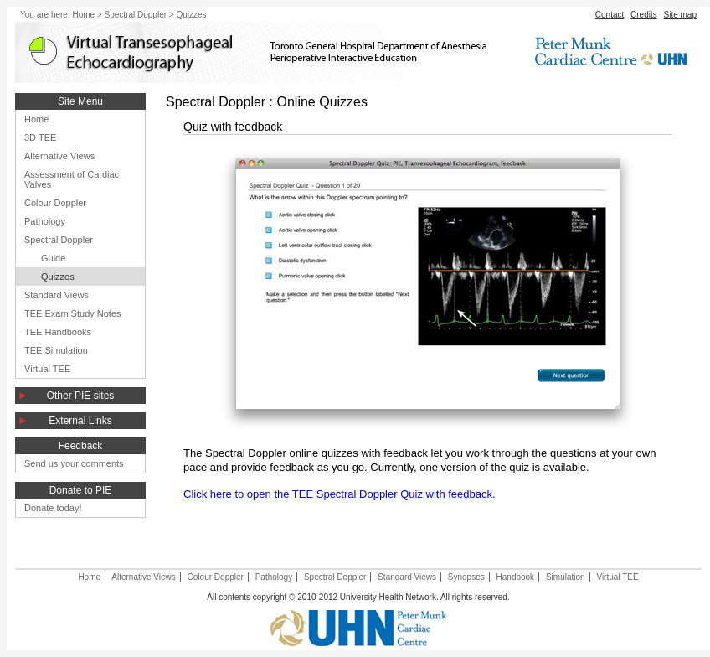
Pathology (44, 221)
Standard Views (56, 295)
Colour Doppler (55, 203)
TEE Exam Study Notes (72, 313)
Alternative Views (59, 156)
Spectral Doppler (136, 14)
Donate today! (53, 508)
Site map (680, 14)
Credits (643, 14)
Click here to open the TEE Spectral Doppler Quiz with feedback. (339, 494)
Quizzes (58, 277)
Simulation (565, 577)
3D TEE (40, 137)
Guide (53, 258)
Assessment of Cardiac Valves (71, 179)
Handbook (515, 577)
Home (83, 14)
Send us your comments (74, 463)
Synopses (466, 577)
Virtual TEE (47, 369)
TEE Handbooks (57, 332)
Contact (609, 14)
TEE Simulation (56, 350)
